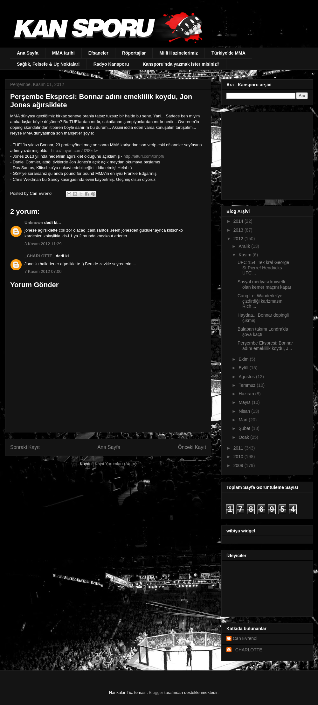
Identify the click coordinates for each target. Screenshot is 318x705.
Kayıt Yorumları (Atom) (115, 463)
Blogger (156, 692)
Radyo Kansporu (111, 64)
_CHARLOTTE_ (39, 256)
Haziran (246, 393)
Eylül (243, 367)
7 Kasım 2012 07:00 (42, 271)
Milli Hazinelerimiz (178, 53)
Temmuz (247, 385)
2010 (239, 456)
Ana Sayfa (27, 53)
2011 (239, 448)
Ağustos (247, 376)
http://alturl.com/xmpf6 (143, 156)
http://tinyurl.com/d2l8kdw (74, 150)
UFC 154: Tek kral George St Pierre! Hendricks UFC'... (263, 268)
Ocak (244, 437)
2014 (239, 221)
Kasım (245, 254)
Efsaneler (98, 53)
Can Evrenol (245, 638)
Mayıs (245, 402)
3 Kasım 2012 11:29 (42, 243)
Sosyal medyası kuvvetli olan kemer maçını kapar (264, 284)
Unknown (33, 222)
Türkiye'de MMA (228, 53)
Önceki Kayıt (192, 447)
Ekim (244, 359)
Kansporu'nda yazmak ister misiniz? (181, 64)
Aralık (244, 246)
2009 (239, 465)
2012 (239, 238)
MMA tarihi (63, 53)
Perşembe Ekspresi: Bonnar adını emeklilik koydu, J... (265, 345)
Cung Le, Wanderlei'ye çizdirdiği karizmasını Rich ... (261, 301)
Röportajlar (134, 53)
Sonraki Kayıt (25, 447)
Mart (243, 419)
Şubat (244, 428)
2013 (239, 230)
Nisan (244, 411)
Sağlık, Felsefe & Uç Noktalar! (48, 64)
